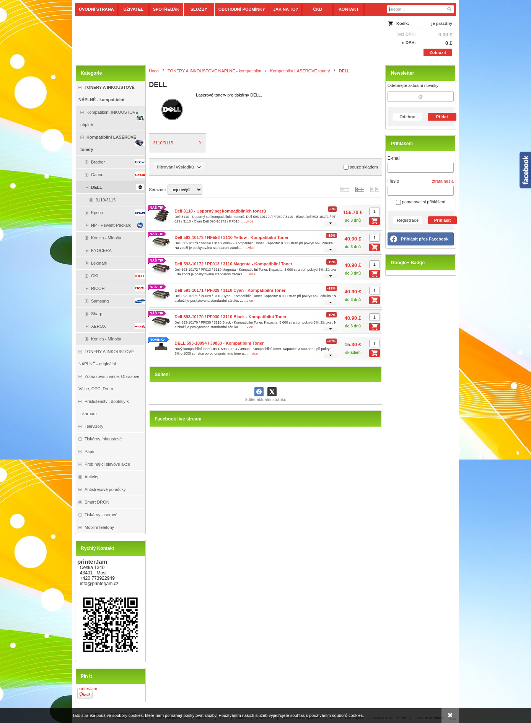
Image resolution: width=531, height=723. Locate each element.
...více (248, 221)
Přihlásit (442, 220)
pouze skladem (361, 167)
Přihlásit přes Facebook (424, 239)
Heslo (393, 181)
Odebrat (407, 117)
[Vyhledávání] (420, 9)
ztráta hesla (443, 181)
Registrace (408, 220)
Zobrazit (438, 52)
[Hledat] (449, 9)
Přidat (442, 117)
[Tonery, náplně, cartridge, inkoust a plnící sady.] (218, 39)
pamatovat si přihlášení (420, 202)
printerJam (87, 688)
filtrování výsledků (179, 167)
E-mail (394, 158)
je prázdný (442, 23)
